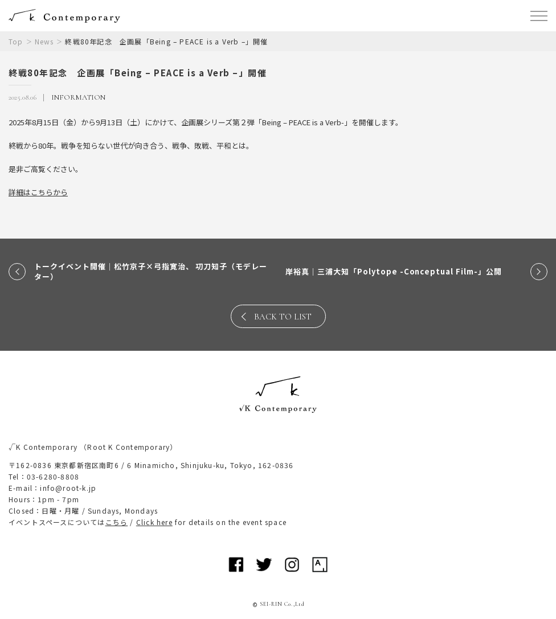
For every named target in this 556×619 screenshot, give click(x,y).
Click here (154, 522)
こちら (116, 522)
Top (16, 41)
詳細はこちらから (38, 192)
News (44, 41)
